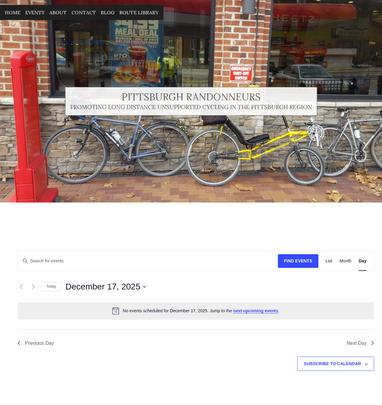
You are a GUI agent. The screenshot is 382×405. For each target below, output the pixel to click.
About (58, 12)
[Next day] (33, 286)
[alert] (196, 310)
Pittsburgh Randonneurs (191, 97)
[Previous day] (21, 286)
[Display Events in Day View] (362, 261)
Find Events (298, 260)
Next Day (360, 343)
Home (12, 12)
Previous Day (36, 343)
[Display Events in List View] (329, 261)
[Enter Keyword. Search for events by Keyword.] (148, 261)
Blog (107, 12)
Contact (84, 12)
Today (51, 286)
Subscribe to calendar (332, 363)
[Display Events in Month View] (345, 261)
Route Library (139, 12)
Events (34, 12)
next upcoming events (255, 310)
